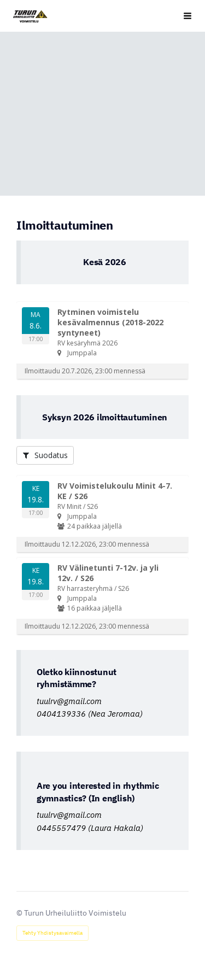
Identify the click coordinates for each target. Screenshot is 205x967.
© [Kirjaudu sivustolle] (20, 913)
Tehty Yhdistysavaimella (52, 932)
